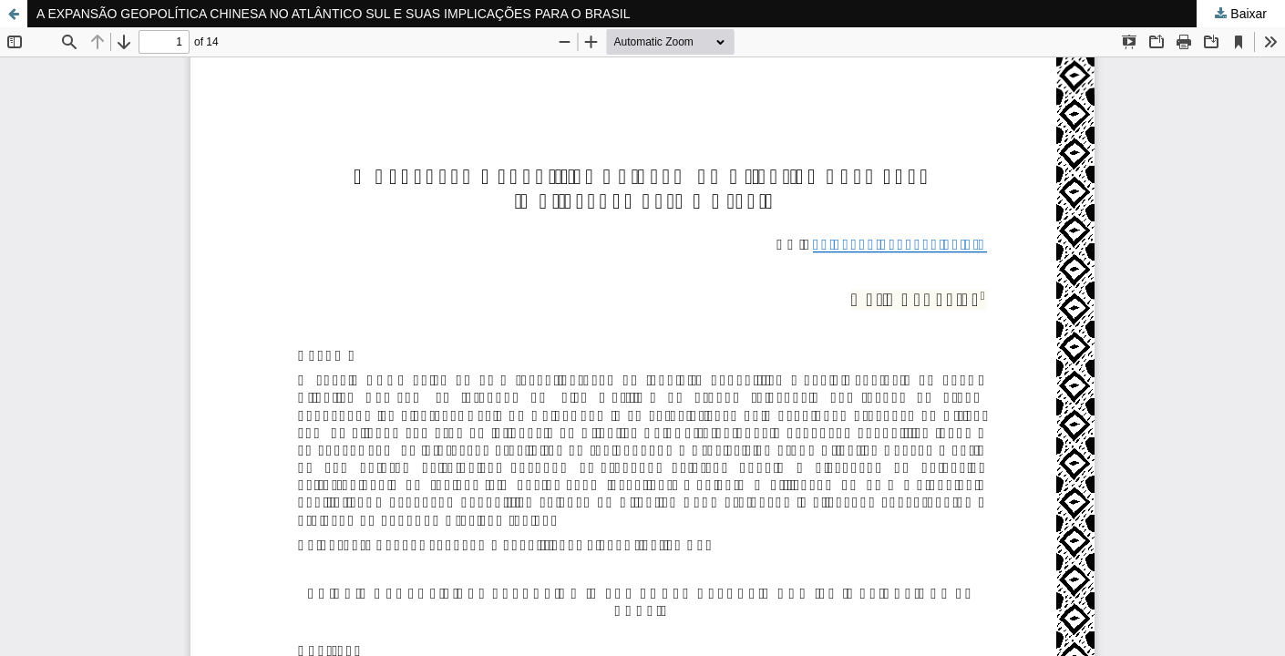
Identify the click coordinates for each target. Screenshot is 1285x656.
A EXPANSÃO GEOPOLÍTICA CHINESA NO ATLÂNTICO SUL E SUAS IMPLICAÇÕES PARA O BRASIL (333, 13)
